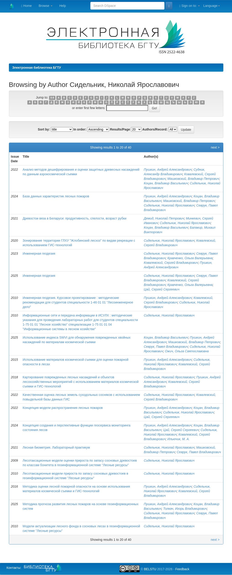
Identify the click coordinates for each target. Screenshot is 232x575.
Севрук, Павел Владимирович (166, 346)
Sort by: (44, 129)
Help (62, 6)
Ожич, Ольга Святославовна (187, 351)
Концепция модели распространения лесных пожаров (63, 408)
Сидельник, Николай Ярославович (169, 205)
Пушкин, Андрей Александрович (168, 169)
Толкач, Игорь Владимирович (185, 508)
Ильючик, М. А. (178, 439)
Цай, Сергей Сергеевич (161, 289)
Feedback (182, 569)
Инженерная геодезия (39, 253)
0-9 (52, 97)
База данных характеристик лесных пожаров (56, 196)
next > (215, 147)
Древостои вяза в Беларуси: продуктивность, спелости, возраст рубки (74, 218)
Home (26, 6)
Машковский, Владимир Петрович (193, 178)
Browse (45, 6)
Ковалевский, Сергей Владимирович (171, 262)
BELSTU (150, 569)
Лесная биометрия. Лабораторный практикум (56, 447)
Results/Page (120, 129)
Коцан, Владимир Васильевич (166, 183)
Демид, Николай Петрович (164, 218)
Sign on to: (189, 6)
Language (211, 6)
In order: (79, 129)
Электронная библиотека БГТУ (36, 67)
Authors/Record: (154, 129)
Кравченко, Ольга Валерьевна (190, 258)
